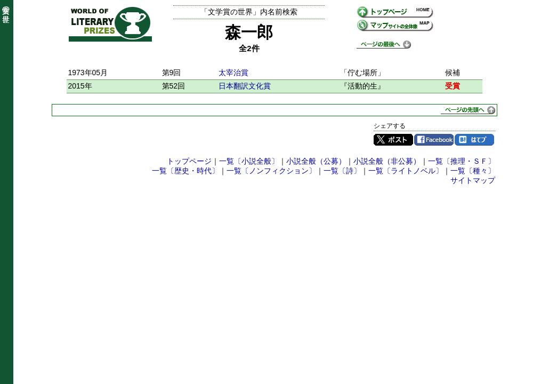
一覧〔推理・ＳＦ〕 (461, 161)
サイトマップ (472, 180)
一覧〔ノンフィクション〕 (271, 170)
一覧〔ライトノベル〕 (405, 170)
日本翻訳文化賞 (245, 86)
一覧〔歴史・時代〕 (185, 170)
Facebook (434, 140)
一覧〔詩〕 (342, 170)
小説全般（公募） (316, 161)
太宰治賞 (233, 72)
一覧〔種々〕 (472, 170)
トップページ (189, 161)
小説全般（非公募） (387, 161)
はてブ (474, 140)
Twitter (393, 140)
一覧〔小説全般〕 (249, 161)
